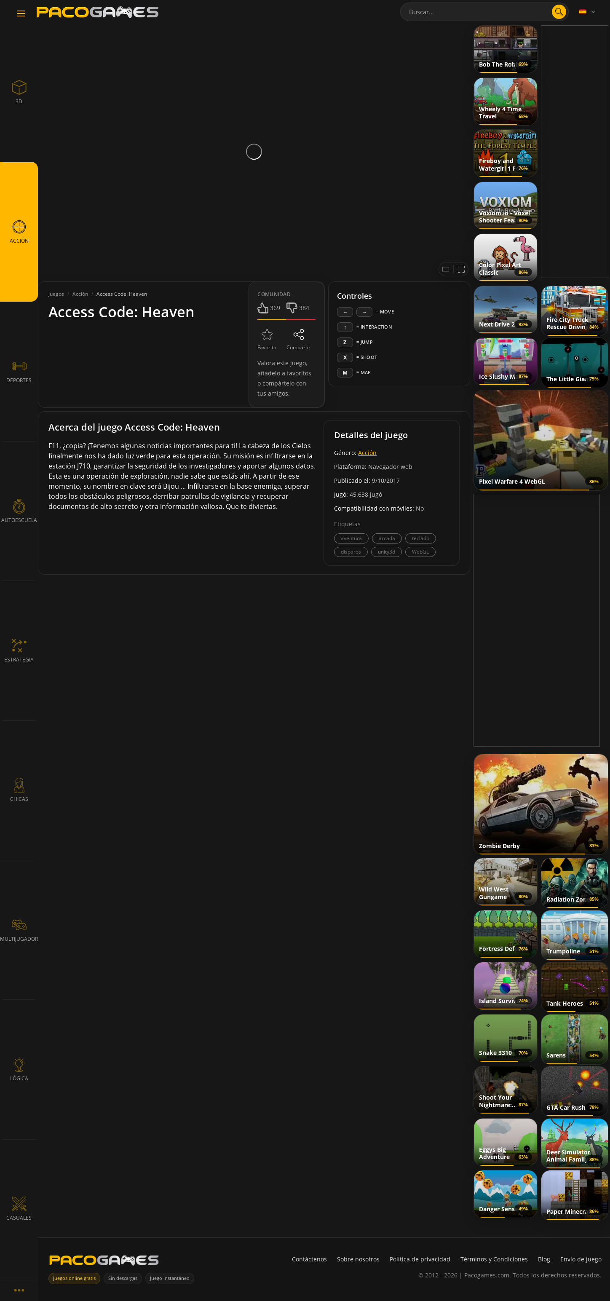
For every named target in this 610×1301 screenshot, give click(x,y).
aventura (351, 538)
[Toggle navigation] (21, 14)
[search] (559, 12)
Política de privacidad (420, 1259)
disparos (351, 551)
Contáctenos (309, 1259)
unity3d (386, 551)
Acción (367, 453)
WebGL (420, 551)
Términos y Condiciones (494, 1259)
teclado (420, 538)
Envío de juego (581, 1259)
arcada (387, 538)
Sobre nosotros (358, 1259)
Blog (544, 1259)
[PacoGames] (104, 1262)
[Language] (588, 12)
